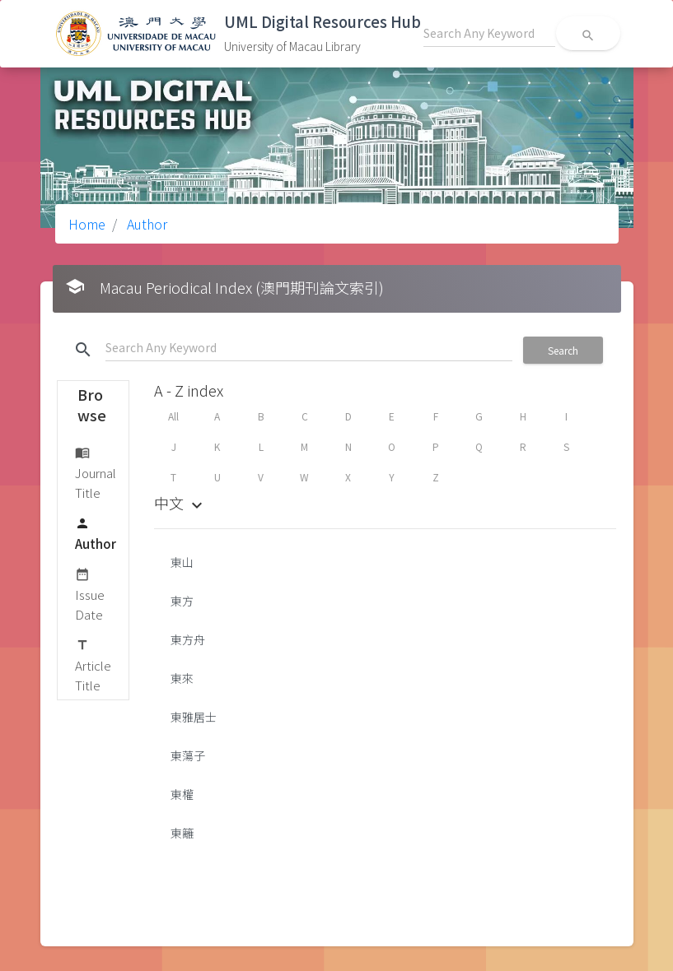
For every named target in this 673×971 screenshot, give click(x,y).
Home (86, 224)
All (173, 416)
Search (563, 350)
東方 (182, 600)
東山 (182, 562)
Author (145, 224)
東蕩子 (188, 755)
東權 (182, 794)
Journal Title (95, 472)
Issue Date (90, 593)
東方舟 (188, 639)
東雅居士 (194, 717)
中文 (180, 502)
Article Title (93, 664)
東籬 (182, 833)
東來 (182, 678)
